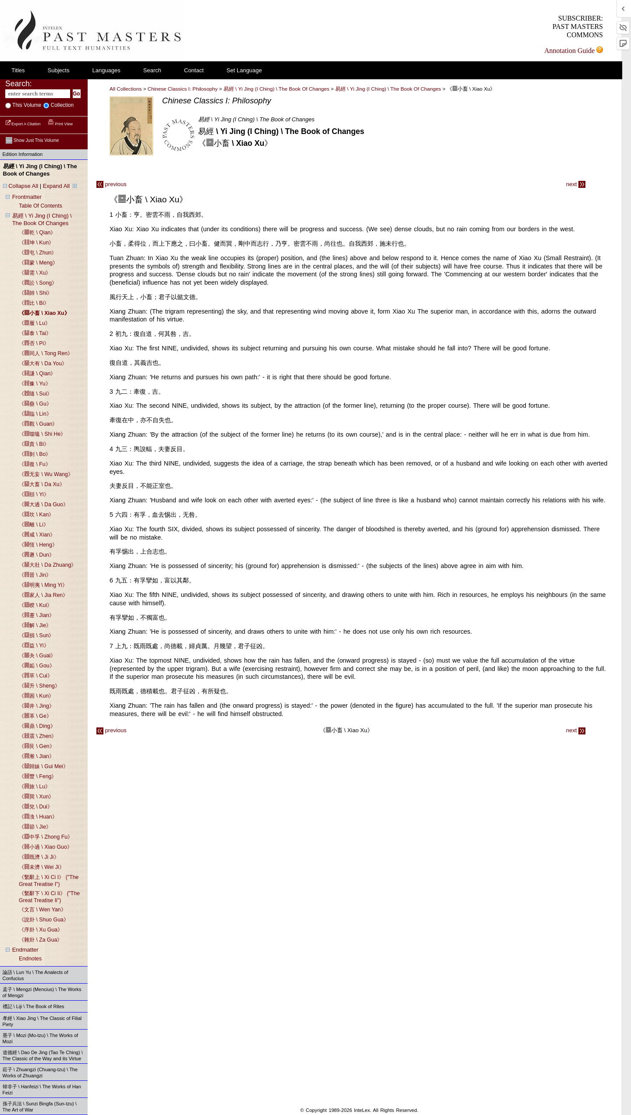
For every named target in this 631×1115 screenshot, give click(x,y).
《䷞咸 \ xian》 (37, 535)
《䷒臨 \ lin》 (35, 414)
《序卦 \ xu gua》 (41, 930)
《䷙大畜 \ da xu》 (42, 484)
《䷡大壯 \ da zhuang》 (47, 565)
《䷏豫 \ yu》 (35, 384)
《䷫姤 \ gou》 (37, 666)
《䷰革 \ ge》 (35, 716)
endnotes (30, 959)
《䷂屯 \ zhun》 (38, 253)
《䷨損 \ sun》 (36, 635)
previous (111, 184)
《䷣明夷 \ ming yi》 (43, 585)
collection (61, 105)
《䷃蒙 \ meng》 (38, 263)
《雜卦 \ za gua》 (40, 940)
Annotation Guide (573, 50)
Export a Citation (23, 124)
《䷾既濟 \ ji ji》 (39, 857)
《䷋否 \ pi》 (34, 343)
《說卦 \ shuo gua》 (44, 920)
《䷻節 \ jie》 (35, 827)
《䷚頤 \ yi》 (34, 494)
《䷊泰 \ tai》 (35, 333)
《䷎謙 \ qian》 (37, 373)
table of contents (40, 206)
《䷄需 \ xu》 (35, 273)
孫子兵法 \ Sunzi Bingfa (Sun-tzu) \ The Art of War (40, 1106)
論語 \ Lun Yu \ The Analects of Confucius (35, 975)
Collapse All (23, 186)
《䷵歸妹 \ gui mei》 (43, 766)
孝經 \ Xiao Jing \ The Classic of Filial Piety (42, 1021)
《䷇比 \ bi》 (34, 303)
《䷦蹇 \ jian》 (36, 615)
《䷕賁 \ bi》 (34, 444)
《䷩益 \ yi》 (34, 645)
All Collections (126, 89)
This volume (26, 105)
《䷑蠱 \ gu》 (35, 404)
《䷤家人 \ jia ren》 (43, 595)
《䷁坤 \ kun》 (36, 243)
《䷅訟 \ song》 (38, 283)
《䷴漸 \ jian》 (36, 756)
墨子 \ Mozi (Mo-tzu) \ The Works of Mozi (40, 1038)
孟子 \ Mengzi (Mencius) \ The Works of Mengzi (42, 992)
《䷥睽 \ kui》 (35, 605)
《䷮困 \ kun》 (36, 696)
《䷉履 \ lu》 (34, 323)
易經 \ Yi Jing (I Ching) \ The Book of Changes (276, 89)
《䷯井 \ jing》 (36, 706)
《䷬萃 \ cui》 (36, 676)
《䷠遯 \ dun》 (36, 555)
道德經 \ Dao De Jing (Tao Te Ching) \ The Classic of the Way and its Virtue (43, 1055)
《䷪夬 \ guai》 (37, 656)
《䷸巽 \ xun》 (36, 797)
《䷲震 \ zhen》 (38, 736)
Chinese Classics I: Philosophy (183, 89)
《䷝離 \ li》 (34, 525)
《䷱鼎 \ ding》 (37, 726)
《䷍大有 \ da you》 (43, 363)
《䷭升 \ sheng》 (39, 686)
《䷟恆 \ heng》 (38, 545)
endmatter (25, 949)
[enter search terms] (37, 93)
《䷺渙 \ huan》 (38, 817)
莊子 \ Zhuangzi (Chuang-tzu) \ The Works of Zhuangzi (40, 1072)
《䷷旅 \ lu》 (34, 786)
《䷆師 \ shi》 (35, 293)
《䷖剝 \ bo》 (35, 454)
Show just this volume (32, 140)
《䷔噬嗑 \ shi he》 (42, 434)
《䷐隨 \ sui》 (35, 394)
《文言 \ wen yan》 (42, 910)
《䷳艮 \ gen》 (37, 746)
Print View (60, 124)
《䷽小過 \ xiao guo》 (45, 847)
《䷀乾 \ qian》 (37, 232)
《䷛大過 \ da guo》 (43, 504)
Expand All (56, 186)
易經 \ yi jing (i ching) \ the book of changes (389, 89)
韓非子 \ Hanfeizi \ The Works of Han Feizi (42, 1089)
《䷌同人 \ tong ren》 (46, 353)
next (575, 184)
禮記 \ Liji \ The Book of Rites (33, 1006)
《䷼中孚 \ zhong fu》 (46, 837)
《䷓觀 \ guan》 (38, 424)
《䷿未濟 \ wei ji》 (41, 867)
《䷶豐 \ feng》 (38, 776)
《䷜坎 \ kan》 (36, 515)
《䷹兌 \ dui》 (36, 807)
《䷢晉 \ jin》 (35, 575)
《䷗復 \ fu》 (35, 464)
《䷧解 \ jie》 (35, 625)
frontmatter (27, 197)
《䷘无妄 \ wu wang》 (46, 474)
